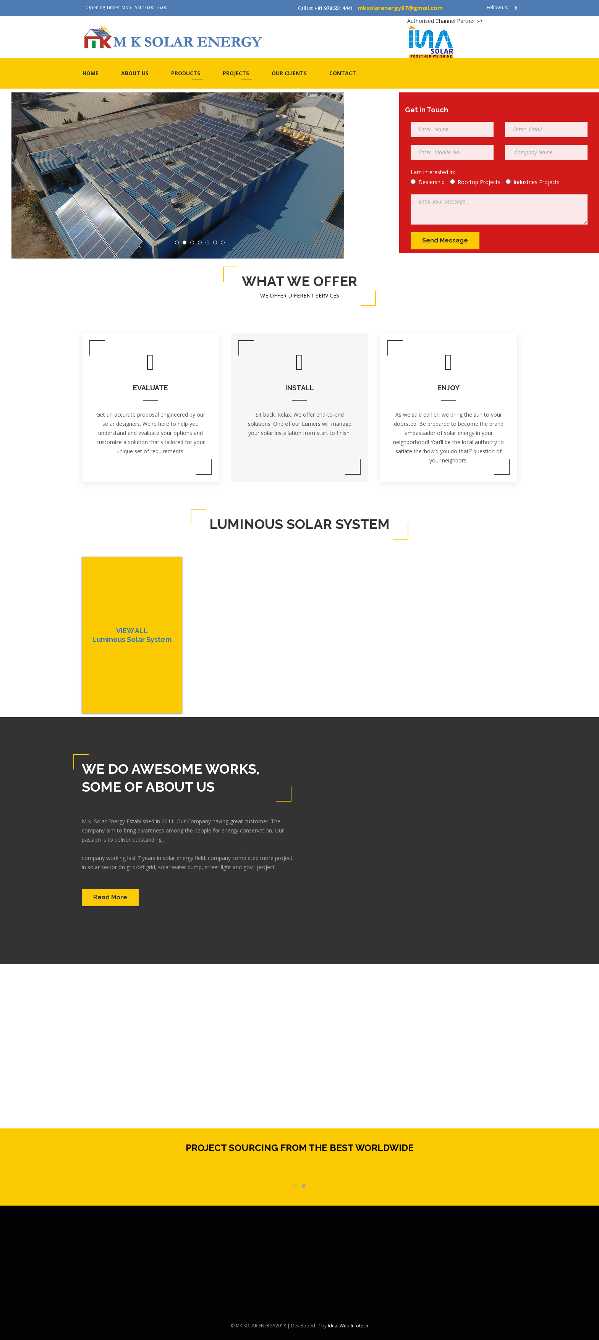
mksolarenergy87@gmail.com (400, 7)
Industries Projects (533, 182)
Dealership (428, 182)
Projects (236, 73)
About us (135, 73)
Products (185, 73)
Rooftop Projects (475, 182)
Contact (342, 73)
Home (91, 73)
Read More (110, 897)
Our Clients (289, 73)
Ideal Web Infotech (348, 1325)
